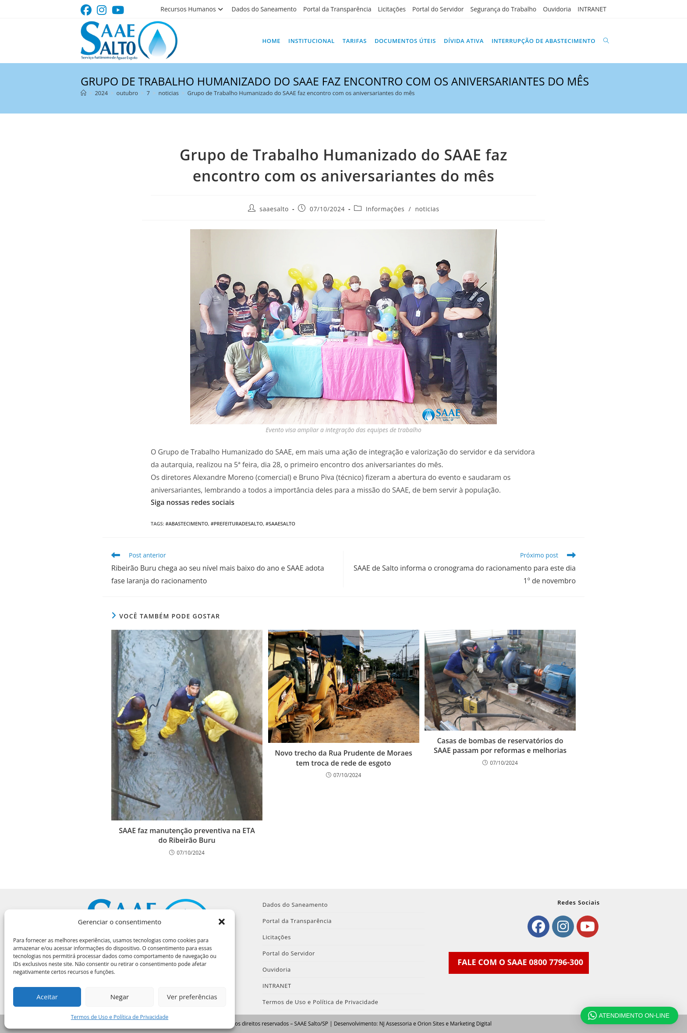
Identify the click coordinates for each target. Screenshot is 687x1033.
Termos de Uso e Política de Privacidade (120, 1017)
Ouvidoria (557, 9)
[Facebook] (538, 926)
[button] (221, 921)
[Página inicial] (83, 93)
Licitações (392, 9)
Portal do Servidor (438, 9)
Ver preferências (192, 996)
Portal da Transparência (337, 9)
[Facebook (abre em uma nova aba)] (87, 10)
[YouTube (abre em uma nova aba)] (118, 10)
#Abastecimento (186, 523)
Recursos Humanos (192, 9)
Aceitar (47, 996)
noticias (427, 209)
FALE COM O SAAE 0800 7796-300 (520, 962)
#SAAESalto (280, 523)
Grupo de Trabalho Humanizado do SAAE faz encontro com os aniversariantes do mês (301, 93)
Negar (119, 996)
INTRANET (591, 9)
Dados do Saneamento (264, 9)
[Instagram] (563, 926)
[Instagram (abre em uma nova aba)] (101, 10)
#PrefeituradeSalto (237, 523)
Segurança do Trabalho (504, 9)
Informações (385, 209)
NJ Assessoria (395, 1023)
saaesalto (274, 209)
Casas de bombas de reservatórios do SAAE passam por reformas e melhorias (500, 745)
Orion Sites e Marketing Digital (455, 1023)
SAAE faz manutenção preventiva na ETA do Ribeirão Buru (187, 835)
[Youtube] (587, 926)
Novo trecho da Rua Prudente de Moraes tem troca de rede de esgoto (343, 757)
